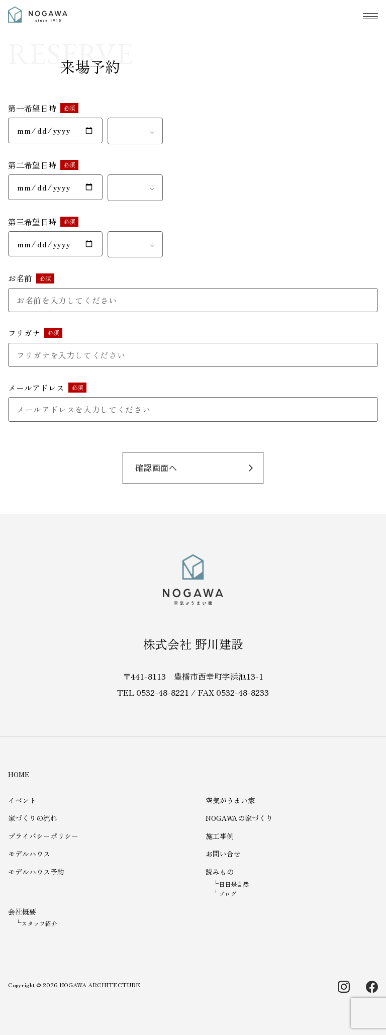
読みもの (220, 872)
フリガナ (24, 332)
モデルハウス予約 (36, 872)
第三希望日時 (32, 221)
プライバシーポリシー (43, 836)
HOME (19, 774)
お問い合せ (223, 854)
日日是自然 (234, 884)
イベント (22, 800)
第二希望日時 (32, 164)
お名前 (20, 278)
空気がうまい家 (230, 800)
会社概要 (22, 911)
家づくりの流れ (32, 818)
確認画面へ (156, 467)
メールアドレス (36, 387)
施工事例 (220, 836)
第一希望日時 (32, 108)
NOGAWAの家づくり (239, 818)
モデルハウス (29, 854)
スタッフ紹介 (39, 923)
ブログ (228, 893)
